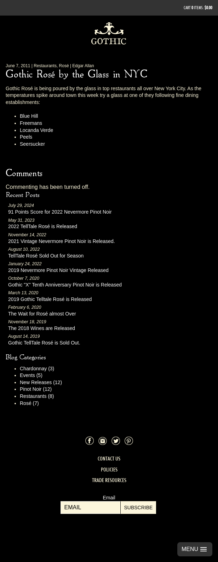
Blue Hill (29, 116)
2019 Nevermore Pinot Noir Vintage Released (58, 270)
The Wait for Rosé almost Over (42, 314)
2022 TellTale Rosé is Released (42, 226)
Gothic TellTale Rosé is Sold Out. (44, 343)
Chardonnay (37, 368)
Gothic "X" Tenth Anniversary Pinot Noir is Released (65, 285)
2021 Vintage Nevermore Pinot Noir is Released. (61, 241)
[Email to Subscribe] (91, 507)
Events (31, 375)
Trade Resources (109, 480)
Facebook (89, 440)
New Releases (41, 382)
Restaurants (37, 396)
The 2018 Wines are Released (41, 328)
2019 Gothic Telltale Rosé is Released (50, 299)
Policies (109, 469)
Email (109, 497)
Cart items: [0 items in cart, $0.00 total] (198, 7)
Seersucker (32, 144)
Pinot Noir (36, 389)
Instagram (102, 440)
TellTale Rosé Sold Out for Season (46, 256)
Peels (26, 137)
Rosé (29, 403)
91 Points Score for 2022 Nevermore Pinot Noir (60, 212)
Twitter (115, 440)
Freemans (31, 123)
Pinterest (129, 440)
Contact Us (109, 458)
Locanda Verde (36, 130)
